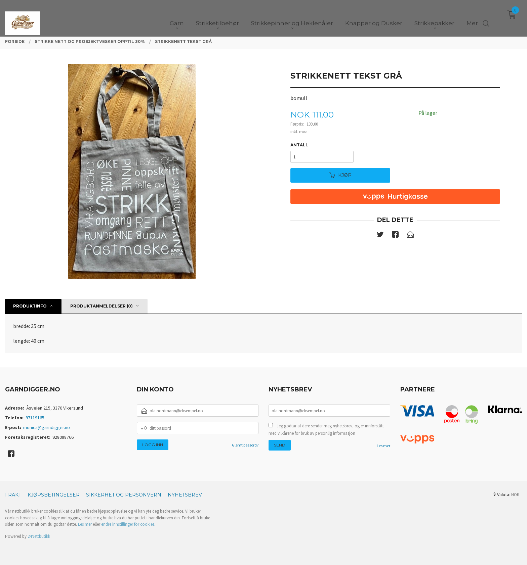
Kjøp (340, 175)
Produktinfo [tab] (30, 306)
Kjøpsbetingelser (54, 495)
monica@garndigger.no (46, 427)
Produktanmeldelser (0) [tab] (101, 306)
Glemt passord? (245, 445)
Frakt (13, 495)
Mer (472, 17)
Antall (299, 144)
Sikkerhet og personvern (123, 495)
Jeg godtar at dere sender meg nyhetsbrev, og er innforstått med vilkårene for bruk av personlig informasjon (326, 429)
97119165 (35, 418)
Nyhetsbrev (185, 495)
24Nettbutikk (39, 536)
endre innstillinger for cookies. (128, 524)
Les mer (383, 445)
